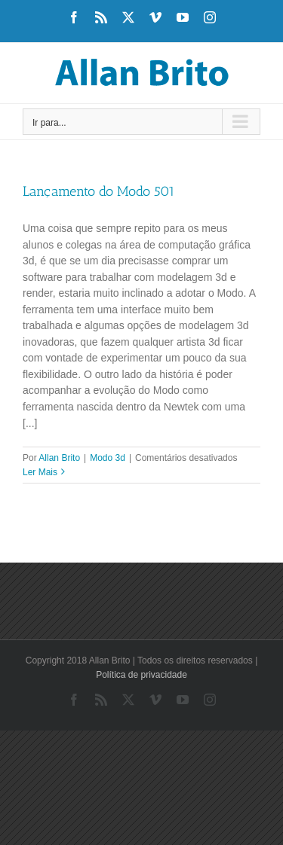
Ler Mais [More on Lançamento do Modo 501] (40, 472)
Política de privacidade (141, 675)
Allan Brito (59, 458)
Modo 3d (107, 458)
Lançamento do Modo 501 (99, 191)
